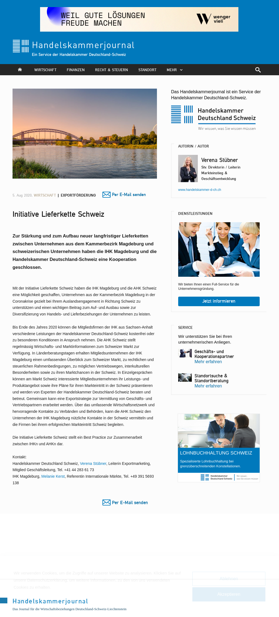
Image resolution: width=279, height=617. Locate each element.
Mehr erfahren (208, 361)
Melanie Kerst (53, 476)
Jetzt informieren (218, 301)
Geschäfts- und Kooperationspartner (214, 354)
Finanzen (76, 69)
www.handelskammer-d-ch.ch (199, 190)
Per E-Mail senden (129, 194)
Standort (147, 69)
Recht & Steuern (111, 69)
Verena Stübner (93, 463)
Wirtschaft (45, 69)
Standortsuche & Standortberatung (212, 378)
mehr (176, 69)
